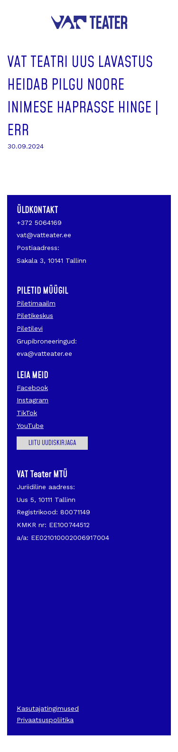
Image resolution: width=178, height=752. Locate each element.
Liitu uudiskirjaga (52, 443)
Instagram (32, 400)
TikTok (27, 413)
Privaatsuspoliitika (45, 720)
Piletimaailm (36, 303)
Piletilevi (30, 328)
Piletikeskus (35, 315)
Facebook (32, 387)
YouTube (30, 425)
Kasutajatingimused (48, 708)
